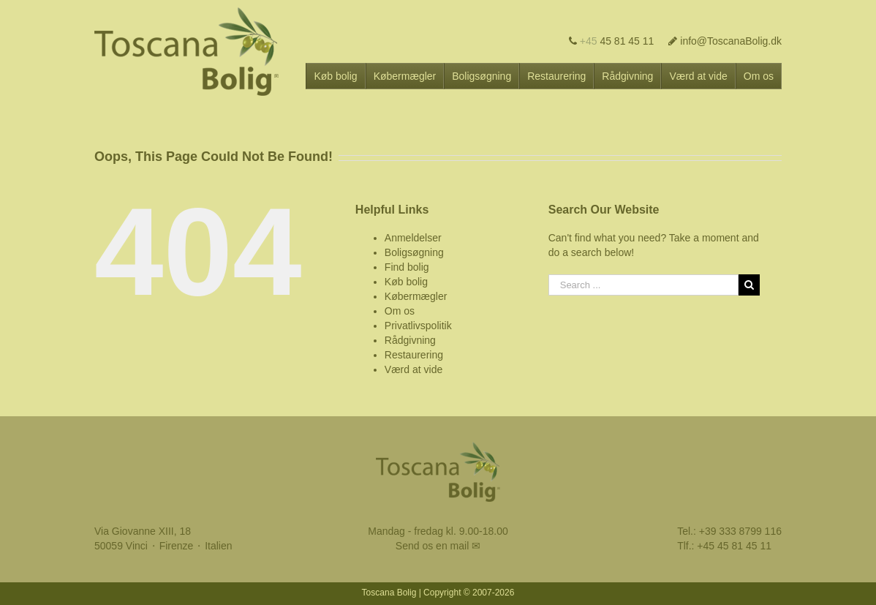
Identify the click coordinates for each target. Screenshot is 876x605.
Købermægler (416, 296)
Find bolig (407, 267)
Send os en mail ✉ (438, 546)
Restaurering (414, 355)
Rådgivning (410, 340)
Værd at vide (413, 369)
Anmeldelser (413, 238)
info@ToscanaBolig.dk (725, 41)
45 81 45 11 (611, 41)
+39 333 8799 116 (740, 531)
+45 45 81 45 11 (734, 546)
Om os (400, 311)
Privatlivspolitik (418, 325)
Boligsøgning (414, 252)
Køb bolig (406, 282)
